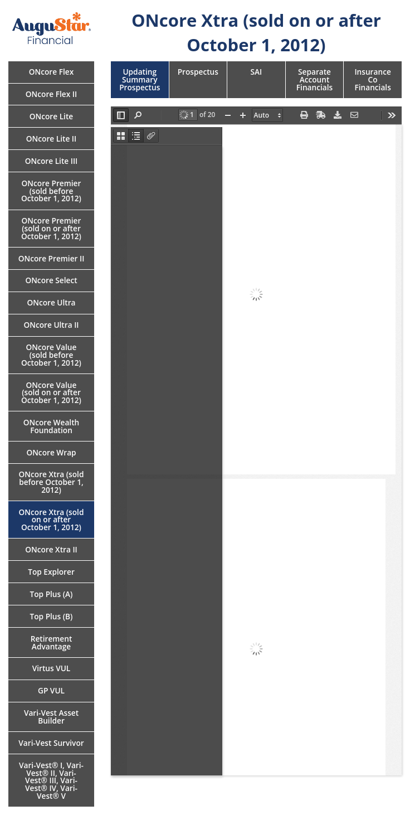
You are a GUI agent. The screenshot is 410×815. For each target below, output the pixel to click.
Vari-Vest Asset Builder (51, 716)
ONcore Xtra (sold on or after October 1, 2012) (51, 519)
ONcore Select (51, 280)
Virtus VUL (51, 668)
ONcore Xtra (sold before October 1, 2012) (51, 481)
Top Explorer (51, 571)
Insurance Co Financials (372, 79)
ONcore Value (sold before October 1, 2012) (51, 354)
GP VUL (51, 690)
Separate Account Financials (314, 79)
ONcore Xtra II (51, 549)
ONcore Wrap (51, 452)
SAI (256, 71)
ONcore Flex (51, 71)
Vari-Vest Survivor (51, 743)
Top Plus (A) (51, 594)
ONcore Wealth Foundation (51, 426)
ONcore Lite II (51, 138)
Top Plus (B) (51, 616)
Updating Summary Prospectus (139, 79)
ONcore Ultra (51, 302)
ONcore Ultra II (51, 324)
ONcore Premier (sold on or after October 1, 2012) (51, 228)
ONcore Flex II (51, 94)
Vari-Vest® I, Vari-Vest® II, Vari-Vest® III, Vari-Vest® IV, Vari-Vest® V (51, 780)
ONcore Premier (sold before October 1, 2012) (51, 190)
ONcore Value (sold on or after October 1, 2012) (51, 392)
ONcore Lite (51, 116)
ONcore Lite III (51, 161)
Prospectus (198, 71)
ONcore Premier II (51, 258)
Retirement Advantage (51, 642)
